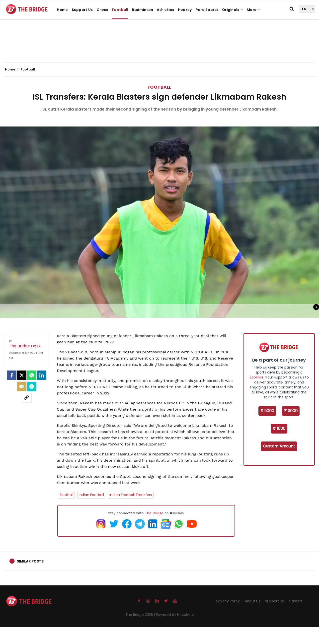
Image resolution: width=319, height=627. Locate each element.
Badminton (142, 9)
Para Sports (207, 9)
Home (62, 9)
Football (120, 9)
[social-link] (27, 398)
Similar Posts (30, 561)
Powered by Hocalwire (175, 614)
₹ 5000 (267, 411)
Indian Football (91, 494)
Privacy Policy (228, 601)
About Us (252, 601)
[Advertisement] (159, 47)
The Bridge (154, 513)
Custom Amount (279, 446)
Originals (232, 9)
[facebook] (12, 375)
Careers (296, 601)
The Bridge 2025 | (140, 614)
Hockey (185, 9)
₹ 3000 (291, 411)
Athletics (165, 9)
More (253, 9)
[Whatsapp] (32, 375)
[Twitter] (22, 375)
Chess (102, 9)
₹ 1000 (279, 428)
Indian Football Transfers (130, 494)
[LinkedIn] (42, 375)
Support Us (82, 9)
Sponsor (256, 377)
